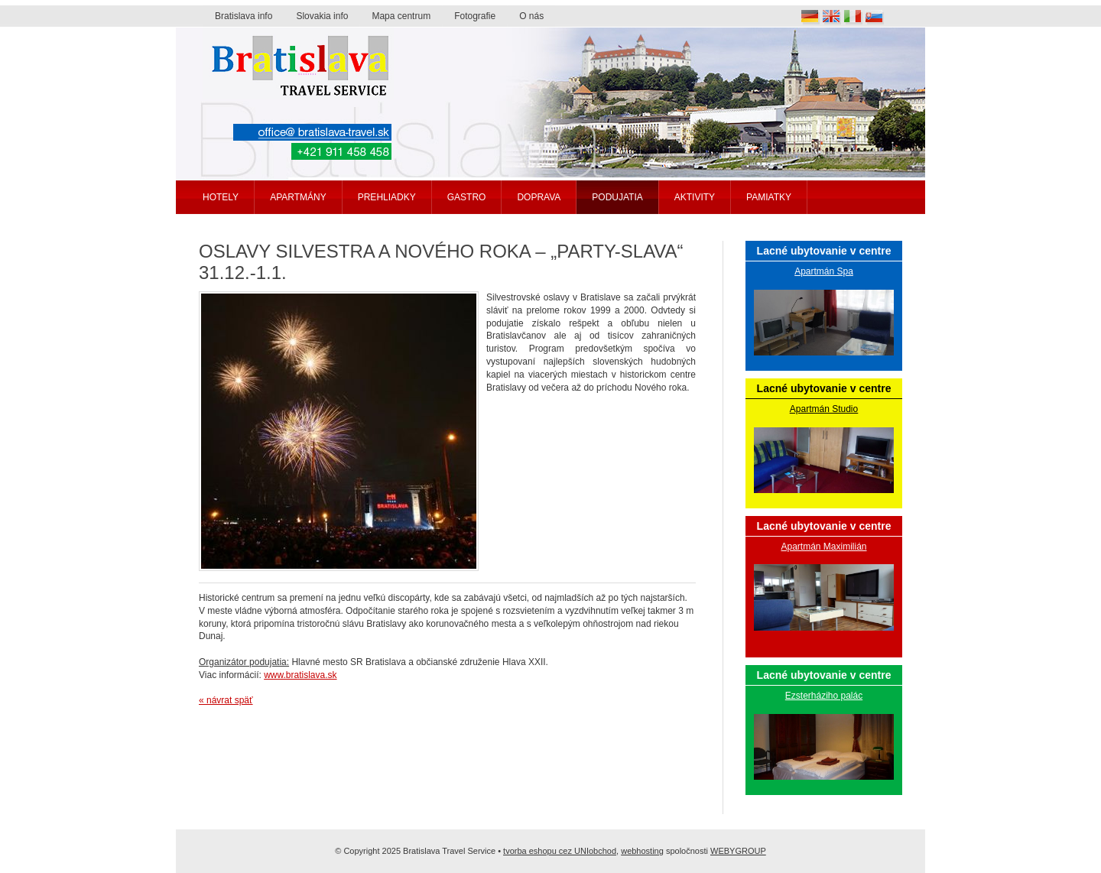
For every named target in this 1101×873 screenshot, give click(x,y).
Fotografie (474, 16)
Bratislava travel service (298, 63)
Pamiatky (768, 197)
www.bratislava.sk (300, 675)
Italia (853, 17)
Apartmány (298, 197)
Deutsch (810, 17)
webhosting (642, 850)
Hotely (221, 197)
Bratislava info (243, 16)
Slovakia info (322, 16)
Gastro (466, 197)
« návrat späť (226, 700)
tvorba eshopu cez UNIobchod (559, 850)
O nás (531, 16)
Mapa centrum (401, 16)
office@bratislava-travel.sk (312, 132)
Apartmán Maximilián (823, 546)
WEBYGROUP (738, 850)
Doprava (538, 197)
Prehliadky (387, 197)
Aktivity (694, 197)
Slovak (875, 17)
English (832, 17)
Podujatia (617, 197)
